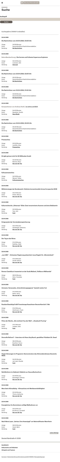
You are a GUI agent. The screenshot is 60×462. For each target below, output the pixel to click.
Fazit (13, 213)
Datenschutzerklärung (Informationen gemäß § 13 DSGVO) (21, 456)
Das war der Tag (17, 163)
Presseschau (16, 147)
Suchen (6, 22)
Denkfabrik (5, 445)
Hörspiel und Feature (8, 450)
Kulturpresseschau (18, 180)
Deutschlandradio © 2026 (11, 438)
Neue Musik (15, 114)
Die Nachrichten (17, 48)
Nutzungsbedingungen (39, 456)
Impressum (5, 456)
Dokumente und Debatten (10, 447)
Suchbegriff (3, 16)
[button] (2, 2)
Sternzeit (15, 64)
